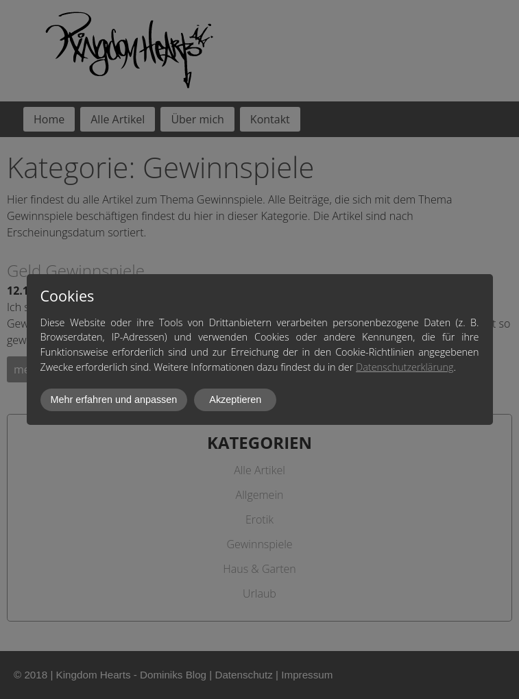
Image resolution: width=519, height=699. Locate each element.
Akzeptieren (235, 399)
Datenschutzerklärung (404, 366)
